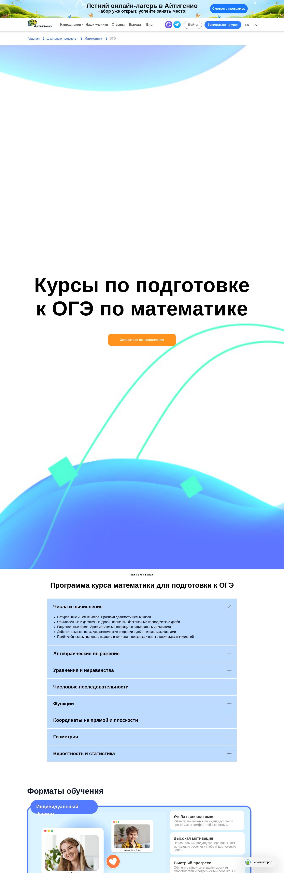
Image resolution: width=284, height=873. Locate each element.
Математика (93, 38)
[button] (223, 25)
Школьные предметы (62, 38)
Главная (34, 38)
